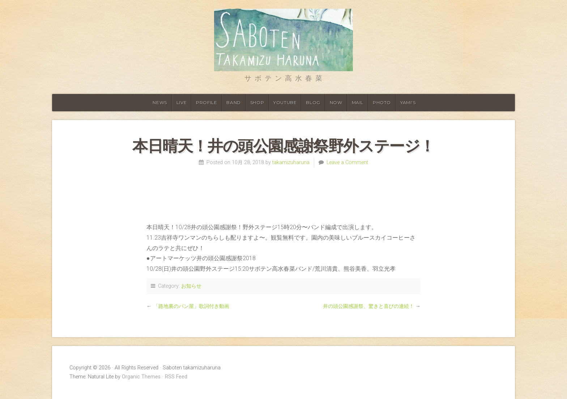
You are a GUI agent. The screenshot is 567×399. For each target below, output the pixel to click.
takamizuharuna (291, 162)
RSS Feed (176, 377)
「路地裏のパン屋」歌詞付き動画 (191, 306)
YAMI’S (408, 102)
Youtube (285, 102)
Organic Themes (141, 377)
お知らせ (191, 286)
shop (257, 102)
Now (336, 102)
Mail (357, 102)
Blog (313, 102)
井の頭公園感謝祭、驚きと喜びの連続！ (368, 306)
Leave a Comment (347, 162)
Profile (206, 102)
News (160, 102)
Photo (382, 102)
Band (233, 102)
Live (181, 102)
